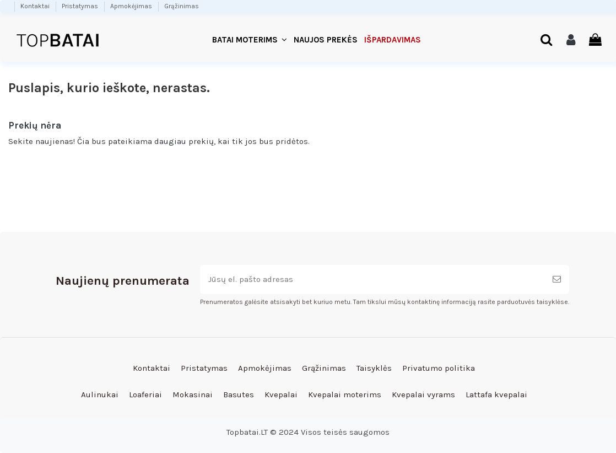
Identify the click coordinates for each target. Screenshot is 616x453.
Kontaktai (35, 6)
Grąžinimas (181, 6)
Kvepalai (281, 394)
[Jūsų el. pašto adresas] (372, 279)
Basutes (238, 394)
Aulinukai (99, 394)
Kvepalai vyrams (423, 394)
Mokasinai (192, 394)
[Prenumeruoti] (556, 279)
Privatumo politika (438, 368)
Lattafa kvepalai (496, 394)
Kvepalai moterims (344, 394)
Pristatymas (81, 6)
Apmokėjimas (132, 6)
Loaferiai (145, 394)
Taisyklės (374, 368)
